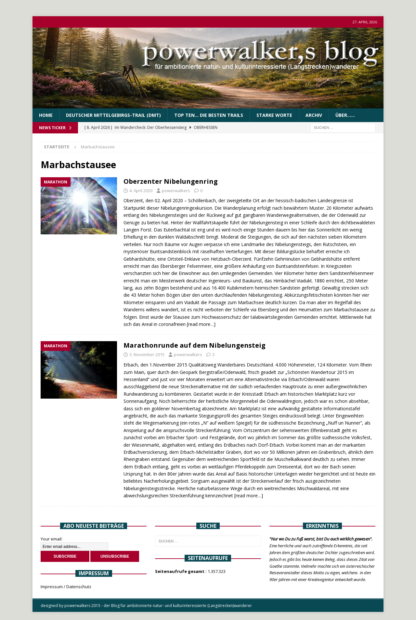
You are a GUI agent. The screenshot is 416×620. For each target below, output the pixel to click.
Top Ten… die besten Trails (208, 115)
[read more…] (201, 324)
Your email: (51, 539)
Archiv (314, 115)
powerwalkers (176, 190)
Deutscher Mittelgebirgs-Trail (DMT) (113, 115)
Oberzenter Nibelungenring (171, 181)
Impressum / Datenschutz (66, 586)
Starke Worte (274, 115)
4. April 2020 (140, 190)
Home (46, 115)
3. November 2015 (146, 354)
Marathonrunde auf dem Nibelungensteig (195, 345)
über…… (345, 115)
